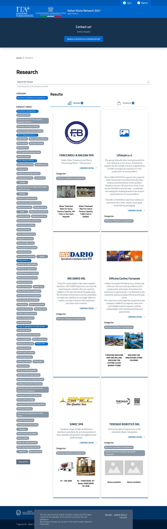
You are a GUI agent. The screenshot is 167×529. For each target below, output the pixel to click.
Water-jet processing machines (28, 447)
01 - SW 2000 (66, 480)
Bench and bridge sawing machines (29, 131)
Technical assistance (24, 408)
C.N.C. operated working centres (28, 152)
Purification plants (23, 330)
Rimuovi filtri (23, 462)
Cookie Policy (120, 515)
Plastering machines (37, 304)
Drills (22, 212)
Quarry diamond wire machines (28, 334)
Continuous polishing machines (28, 173)
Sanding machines (23, 348)
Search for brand (25, 81)
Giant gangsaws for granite (26, 247)
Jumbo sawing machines (26, 256)
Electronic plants (23, 216)
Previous (54, 199)
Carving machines (23, 156)
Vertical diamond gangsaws (27, 433)
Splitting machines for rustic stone (29, 383)
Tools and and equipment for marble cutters (30, 414)
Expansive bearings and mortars (28, 220)
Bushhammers (22, 147)
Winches (22, 451)
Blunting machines (36, 143)
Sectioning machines (24, 357)
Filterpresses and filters (25, 225)
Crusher (22, 182)
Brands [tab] (75, 103)
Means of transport (24, 286)
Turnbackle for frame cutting (27, 424)
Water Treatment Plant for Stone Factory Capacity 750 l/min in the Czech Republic (66, 211)
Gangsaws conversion (25, 238)
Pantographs (22, 304)
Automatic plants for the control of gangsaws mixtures (29, 120)
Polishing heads (40, 309)
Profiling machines (24, 322)
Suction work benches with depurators (31, 404)
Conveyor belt (40, 178)
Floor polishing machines (26, 234)
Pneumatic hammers (24, 309)
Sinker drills (38, 361)
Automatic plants (23, 115)
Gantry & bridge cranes (25, 243)
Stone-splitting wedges (25, 399)
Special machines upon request (28, 375)
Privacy (108, 515)
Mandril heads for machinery (27, 273)
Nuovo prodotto (114, 482)
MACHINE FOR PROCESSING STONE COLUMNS (133, 357)
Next (99, 199)
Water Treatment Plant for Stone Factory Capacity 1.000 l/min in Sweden (86, 211)
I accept (123, 517)
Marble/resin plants (24, 282)
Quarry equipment (23, 339)
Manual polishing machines (27, 277)
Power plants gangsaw (25, 318)
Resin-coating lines (40, 339)
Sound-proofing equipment (27, 370)
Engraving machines (39, 216)
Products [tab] (125, 103)
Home (19, 57)
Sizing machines (23, 366)
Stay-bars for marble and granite (29, 395)
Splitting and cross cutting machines (30, 379)
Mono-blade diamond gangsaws (28, 291)
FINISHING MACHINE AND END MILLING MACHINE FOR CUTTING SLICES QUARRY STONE (114, 360)
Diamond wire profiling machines (29, 203)
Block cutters (22, 139)
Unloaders (22, 429)
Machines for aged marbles (27, 264)
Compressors (22, 169)
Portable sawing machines (26, 313)
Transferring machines (25, 420)
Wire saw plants (35, 451)
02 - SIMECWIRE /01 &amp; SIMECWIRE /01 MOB (85, 483)
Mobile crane (38, 286)
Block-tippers (22, 143)
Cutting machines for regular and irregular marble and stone (32, 188)
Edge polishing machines (38, 212)
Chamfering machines (25, 164)
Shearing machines (24, 361)
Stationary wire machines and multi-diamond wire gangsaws (30, 389)
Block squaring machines (38, 139)
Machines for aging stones (26, 268)
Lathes (42, 256)
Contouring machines (24, 178)
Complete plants (41, 164)
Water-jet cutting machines (27, 442)
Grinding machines (24, 252)
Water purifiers (22, 438)
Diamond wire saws (24, 207)
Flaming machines (23, 229)
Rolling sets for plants (25, 343)
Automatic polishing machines (28, 126)
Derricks (22, 194)
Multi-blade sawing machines (28, 300)
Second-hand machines (25, 352)
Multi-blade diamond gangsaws (28, 295)
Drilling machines (40, 207)
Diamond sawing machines (26, 198)
